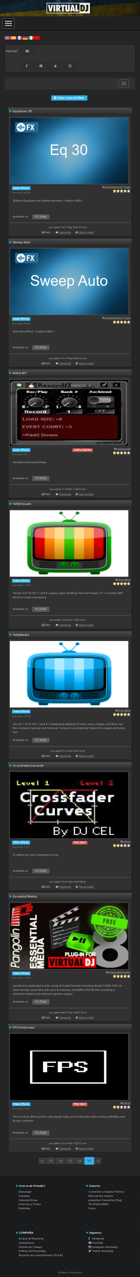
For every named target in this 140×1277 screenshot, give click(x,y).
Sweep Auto (21, 242)
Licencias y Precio (30, 1204)
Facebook (96, 1238)
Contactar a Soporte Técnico (106, 1191)
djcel (127, 841)
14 (60, 1161)
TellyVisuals (22, 504)
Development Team (118, 187)
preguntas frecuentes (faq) (105, 1200)
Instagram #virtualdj (103, 1247)
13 (51, 1161)
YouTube (96, 1242)
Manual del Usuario (101, 1196)
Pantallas (25, 1208)
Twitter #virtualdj (101, 1251)
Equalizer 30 (22, 111)
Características (28, 1200)
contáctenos (26, 1242)
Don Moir (124, 579)
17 (89, 1161)
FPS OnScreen (23, 1027)
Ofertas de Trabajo (30, 1247)
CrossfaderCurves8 (28, 765)
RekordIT (20, 373)
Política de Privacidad (32, 1251)
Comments (65, 232)
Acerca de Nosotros (31, 1238)
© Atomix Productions (70, 1272)
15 (70, 1161)
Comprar (24, 1196)
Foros (92, 1208)
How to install (86, 232)
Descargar (25, 1191)
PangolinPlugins (119, 972)
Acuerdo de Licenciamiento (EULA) (41, 1255)
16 (80, 1161)
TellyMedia (21, 635)
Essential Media (25, 896)
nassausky (123, 449)
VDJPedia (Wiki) (99, 1204)
